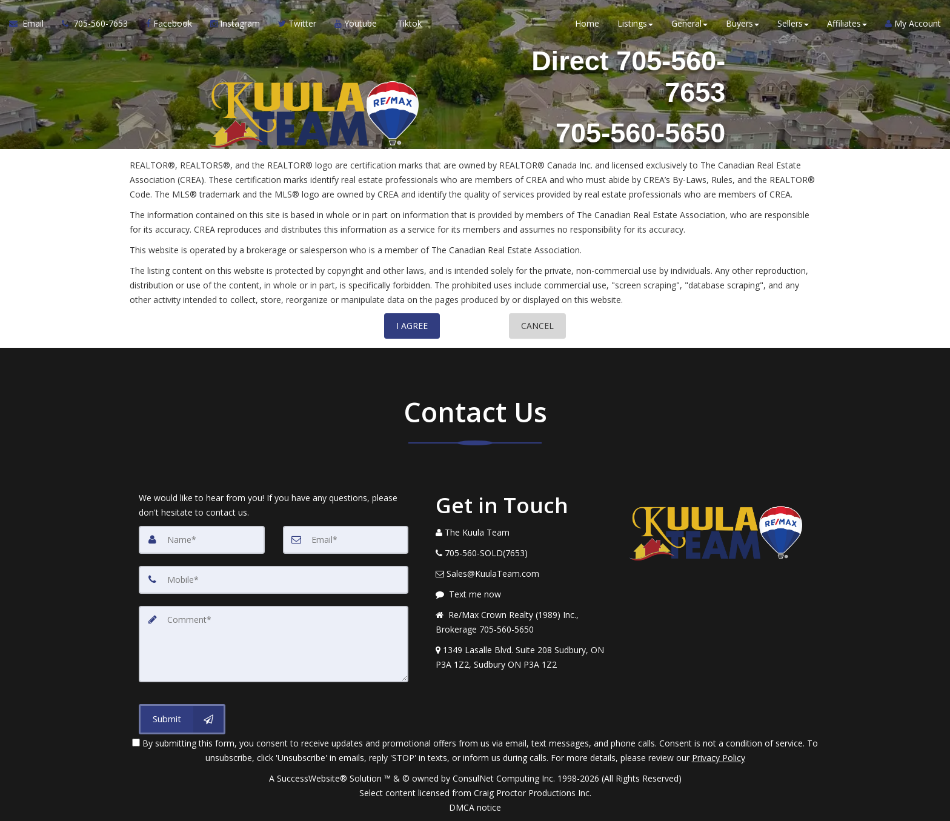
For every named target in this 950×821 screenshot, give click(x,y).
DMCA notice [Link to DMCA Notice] (475, 807)
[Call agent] (95, 24)
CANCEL (537, 325)
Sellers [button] (793, 24)
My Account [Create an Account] (913, 24)
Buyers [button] (742, 24)
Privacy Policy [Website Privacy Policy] (718, 757)
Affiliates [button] (847, 24)
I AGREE (412, 325)
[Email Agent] (31, 24)
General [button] (689, 24)
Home (587, 24)
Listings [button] (635, 24)
